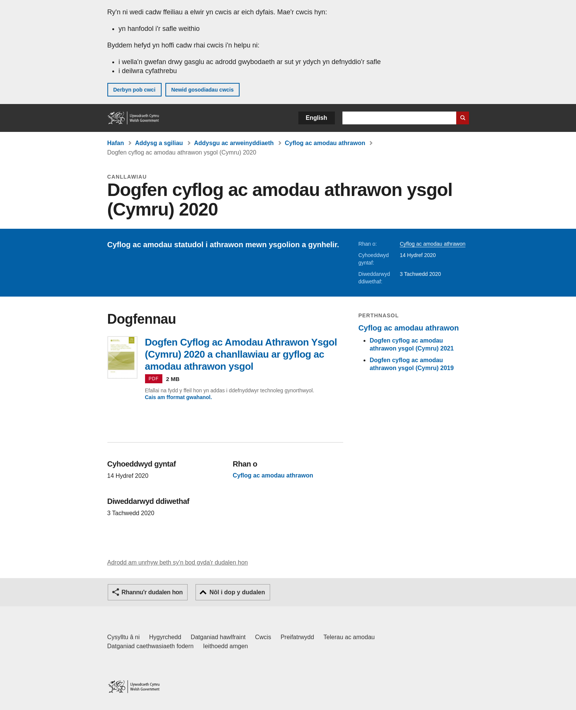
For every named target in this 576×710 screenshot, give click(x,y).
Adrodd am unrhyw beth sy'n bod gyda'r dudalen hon (177, 562)
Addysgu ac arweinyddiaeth (234, 143)
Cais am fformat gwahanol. (178, 397)
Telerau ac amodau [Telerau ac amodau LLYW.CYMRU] (349, 637)
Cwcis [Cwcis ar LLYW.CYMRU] (263, 637)
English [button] (316, 118)
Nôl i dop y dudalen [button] (237, 592)
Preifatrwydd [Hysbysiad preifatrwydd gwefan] (297, 637)
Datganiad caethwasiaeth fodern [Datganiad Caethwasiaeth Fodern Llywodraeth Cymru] (150, 646)
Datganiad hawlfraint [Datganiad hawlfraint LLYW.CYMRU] (218, 637)
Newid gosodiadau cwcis (202, 90)
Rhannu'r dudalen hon (152, 592)
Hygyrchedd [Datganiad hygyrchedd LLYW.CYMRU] (165, 637)
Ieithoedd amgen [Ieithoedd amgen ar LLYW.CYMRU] (225, 646)
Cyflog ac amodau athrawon (325, 143)
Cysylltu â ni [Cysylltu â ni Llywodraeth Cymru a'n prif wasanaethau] (123, 637)
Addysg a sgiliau (159, 143)
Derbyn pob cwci (134, 90)
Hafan (115, 143)
